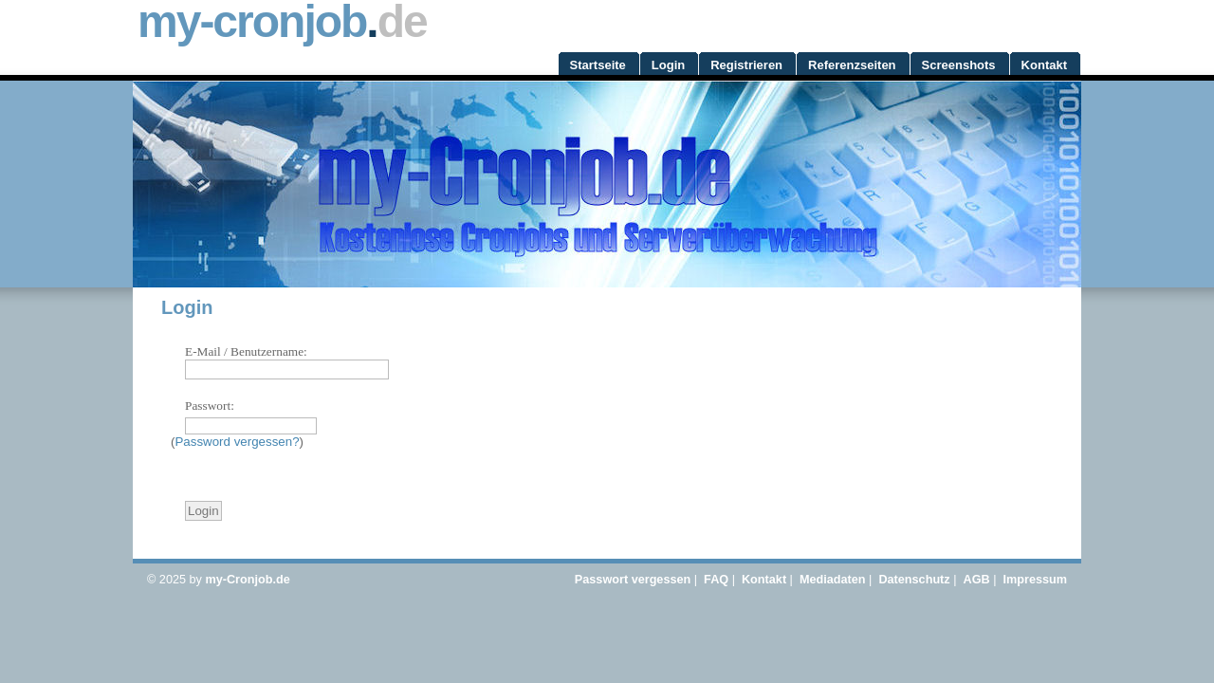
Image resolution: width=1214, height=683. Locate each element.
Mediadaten (833, 579)
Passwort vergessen (632, 579)
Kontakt (764, 579)
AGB (977, 579)
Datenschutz (913, 579)
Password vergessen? (237, 441)
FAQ (716, 579)
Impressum (1034, 579)
